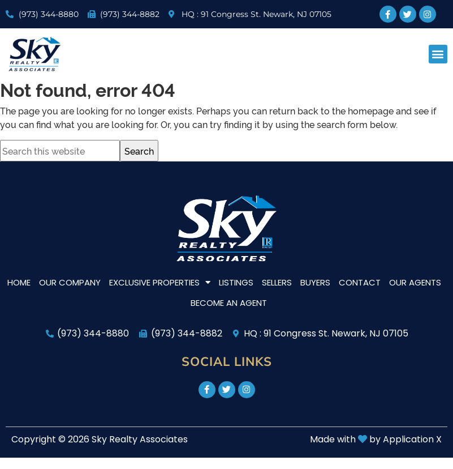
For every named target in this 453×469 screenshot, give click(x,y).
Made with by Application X (376, 439)
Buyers (315, 282)
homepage (371, 110)
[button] (438, 54)
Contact (360, 282)
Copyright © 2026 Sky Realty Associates (99, 439)
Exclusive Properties (159, 282)
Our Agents (415, 282)
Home (19, 282)
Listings (236, 282)
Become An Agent (229, 303)
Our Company (70, 282)
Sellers (277, 282)
